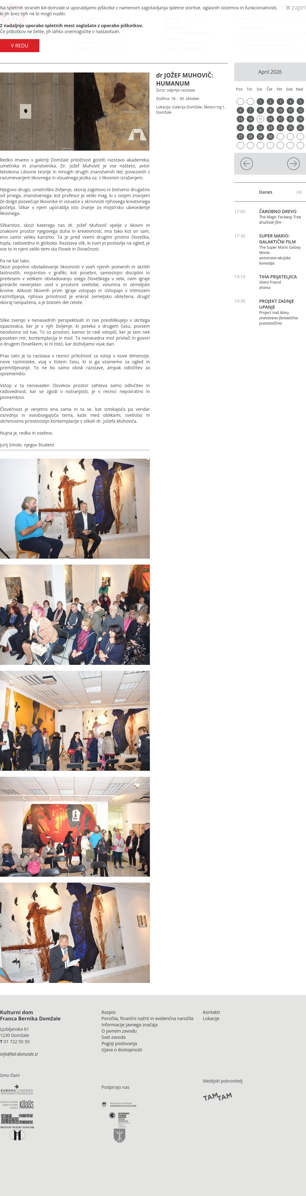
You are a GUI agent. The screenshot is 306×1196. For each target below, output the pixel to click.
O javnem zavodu (119, 1031)
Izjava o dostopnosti (121, 1050)
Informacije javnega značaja (129, 1025)
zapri (296, 7)
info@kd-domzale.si (19, 1054)
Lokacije (211, 1018)
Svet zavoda (113, 1037)
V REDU (19, 45)
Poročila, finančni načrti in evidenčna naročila (147, 1018)
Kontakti (211, 1012)
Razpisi (108, 1012)
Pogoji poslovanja (119, 1043)
